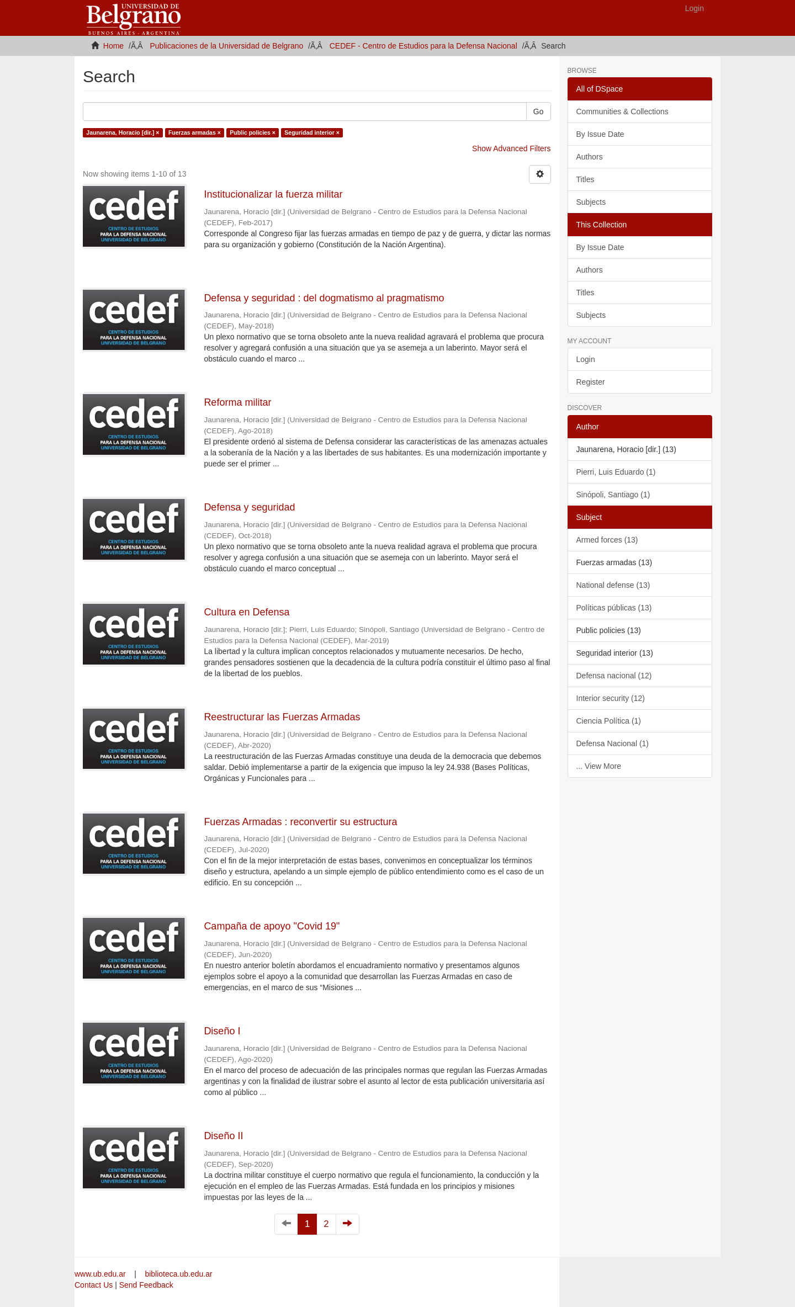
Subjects (591, 202)
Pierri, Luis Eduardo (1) (616, 471)
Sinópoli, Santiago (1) (613, 494)
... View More (598, 766)
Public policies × (252, 132)
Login (585, 359)
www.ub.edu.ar (101, 1273)
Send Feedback (146, 1285)
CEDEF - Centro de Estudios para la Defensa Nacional (423, 45)
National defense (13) (613, 585)
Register (590, 382)
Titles (585, 179)
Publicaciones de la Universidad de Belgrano (227, 45)
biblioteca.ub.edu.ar (178, 1273)
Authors (589, 156)
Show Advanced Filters (511, 148)
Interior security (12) (610, 698)
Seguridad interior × (311, 132)
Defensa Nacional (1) (612, 743)
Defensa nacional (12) (614, 675)
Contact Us (94, 1285)
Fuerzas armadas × (194, 132)
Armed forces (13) (607, 539)
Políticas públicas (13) (614, 607)
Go (538, 111)
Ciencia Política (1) (609, 720)
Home (113, 45)
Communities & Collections (622, 111)
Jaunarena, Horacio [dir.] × (122, 132)
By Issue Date (600, 134)
